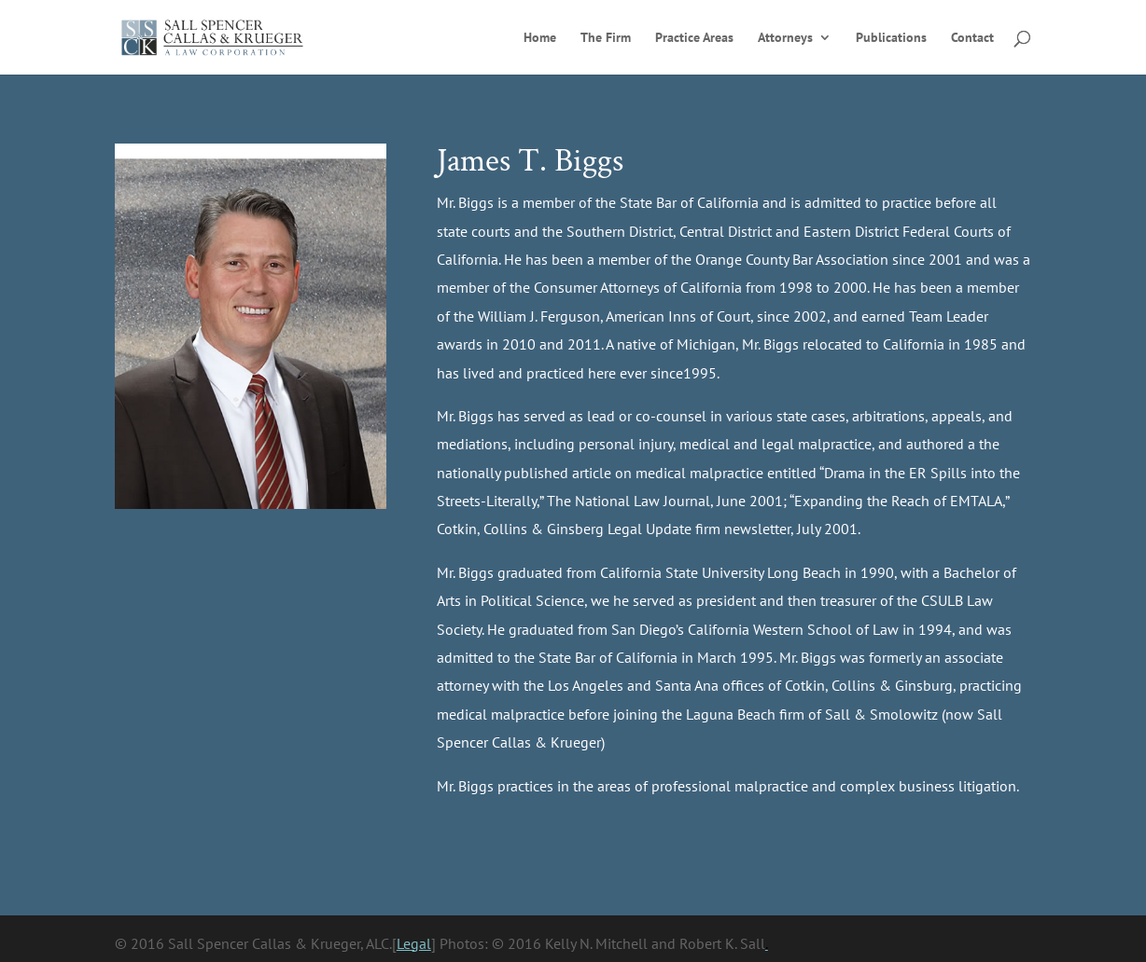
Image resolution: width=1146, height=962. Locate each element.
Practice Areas (694, 38)
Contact (972, 38)
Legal (414, 943)
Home (540, 38)
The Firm (605, 38)
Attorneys (785, 38)
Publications (891, 38)
